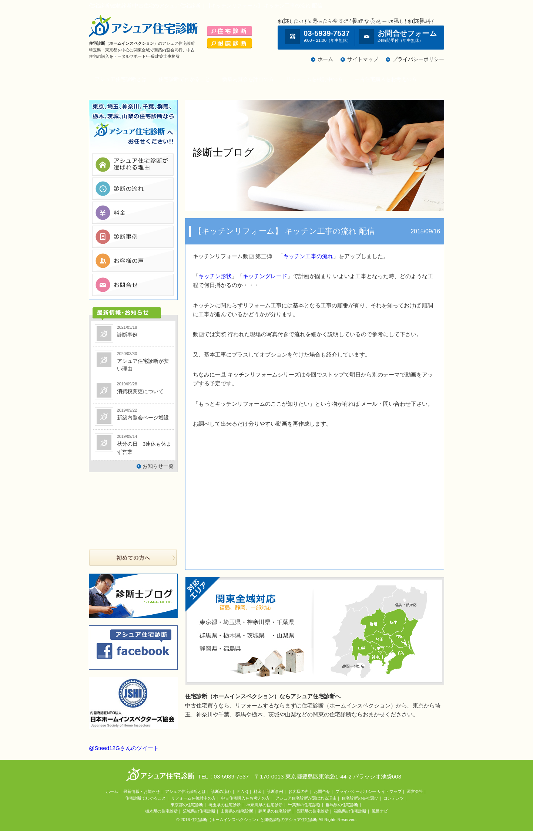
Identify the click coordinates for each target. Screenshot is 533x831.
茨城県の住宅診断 (199, 811)
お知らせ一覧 (158, 466)
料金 (258, 791)
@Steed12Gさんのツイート (124, 748)
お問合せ (322, 791)
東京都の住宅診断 (187, 805)
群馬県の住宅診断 (342, 805)
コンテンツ (393, 798)
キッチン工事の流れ (308, 256)
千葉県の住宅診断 (304, 805)
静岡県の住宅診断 (274, 811)
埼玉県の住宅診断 (224, 805)
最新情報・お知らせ (141, 791)
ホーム (325, 59)
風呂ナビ (380, 811)
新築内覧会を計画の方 (248, 79)
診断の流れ (221, 791)
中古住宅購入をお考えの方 (386, 79)
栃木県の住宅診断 (161, 811)
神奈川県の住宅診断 (264, 805)
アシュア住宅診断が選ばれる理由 (305, 798)
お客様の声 (298, 791)
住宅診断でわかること (184, 79)
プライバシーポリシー (418, 59)
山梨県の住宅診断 (237, 811)
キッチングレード (265, 276)
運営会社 (415, 791)
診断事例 (275, 791)
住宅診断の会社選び (360, 798)
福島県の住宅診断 (350, 811)
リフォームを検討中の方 (314, 79)
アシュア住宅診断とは (121, 79)
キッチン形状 (215, 276)
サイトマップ (362, 59)
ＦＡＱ (242, 791)
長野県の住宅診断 (312, 811)
